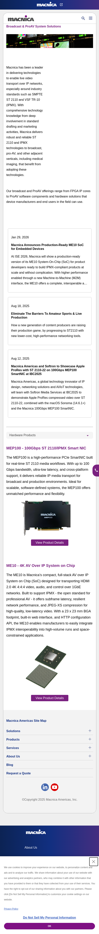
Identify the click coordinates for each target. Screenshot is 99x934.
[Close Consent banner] (93, 861)
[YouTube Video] (74, 75)
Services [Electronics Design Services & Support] (12, 748)
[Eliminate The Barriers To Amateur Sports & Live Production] (49, 321)
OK (49, 926)
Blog (9, 764)
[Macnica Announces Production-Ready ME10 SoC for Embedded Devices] (49, 260)
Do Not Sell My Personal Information (49, 917)
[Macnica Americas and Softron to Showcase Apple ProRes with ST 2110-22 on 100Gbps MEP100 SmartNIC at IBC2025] (49, 383)
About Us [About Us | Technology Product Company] (13, 756)
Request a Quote (18, 773)
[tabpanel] (49, 573)
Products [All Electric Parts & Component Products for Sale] (13, 739)
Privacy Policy (11, 909)
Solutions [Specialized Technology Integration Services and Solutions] (13, 731)
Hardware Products (22, 435)
